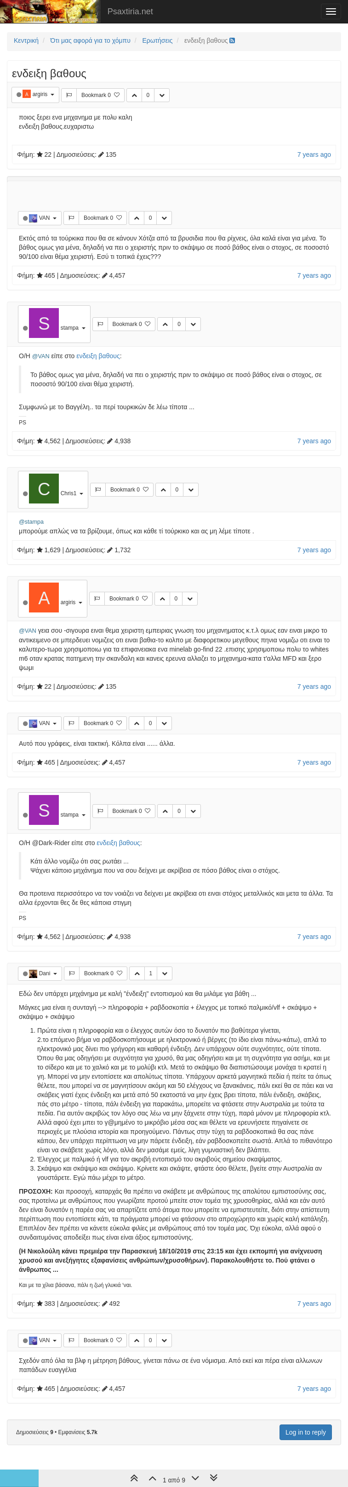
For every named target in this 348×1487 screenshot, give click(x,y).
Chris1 (69, 493)
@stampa (31, 522)
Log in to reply (305, 1432)
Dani (45, 973)
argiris (41, 94)
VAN (45, 218)
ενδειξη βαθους (98, 356)
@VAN (41, 356)
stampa (70, 328)
